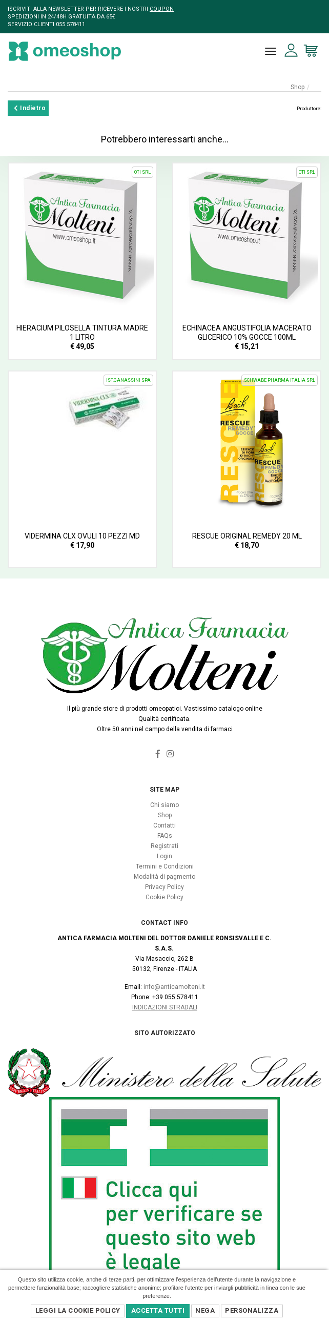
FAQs (164, 835)
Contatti (164, 825)
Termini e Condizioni (165, 866)
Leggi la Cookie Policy (77, 1310)
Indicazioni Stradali (164, 1007)
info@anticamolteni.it (174, 986)
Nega (205, 1310)
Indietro (30, 108)
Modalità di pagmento (164, 876)
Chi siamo (164, 805)
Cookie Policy (164, 897)
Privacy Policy (164, 887)
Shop (297, 87)
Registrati (164, 846)
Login (164, 856)
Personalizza (251, 1310)
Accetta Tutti (158, 1310)
